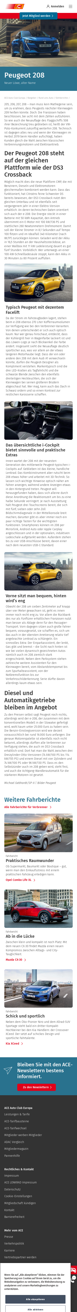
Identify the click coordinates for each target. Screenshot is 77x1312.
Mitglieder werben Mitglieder (23, 1135)
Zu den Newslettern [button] (38, 1087)
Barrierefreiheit (14, 1217)
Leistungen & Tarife (17, 1114)
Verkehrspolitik (14, 1243)
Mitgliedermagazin (16, 1149)
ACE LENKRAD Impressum (20, 1182)
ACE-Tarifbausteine (16, 1121)
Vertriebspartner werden (20, 1257)
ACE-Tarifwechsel (15, 1128)
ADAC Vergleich (14, 1142)
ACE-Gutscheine (14, 1264)
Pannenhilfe (12, 1156)
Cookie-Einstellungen (18, 1196)
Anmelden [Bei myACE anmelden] (55, 6)
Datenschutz (12, 1189)
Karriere (9, 1250)
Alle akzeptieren (35, 1304)
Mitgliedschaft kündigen (20, 1203)
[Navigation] (70, 6)
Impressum (11, 1175)
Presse (8, 1237)
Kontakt (9, 1210)
